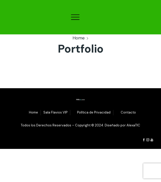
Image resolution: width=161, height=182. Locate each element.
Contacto (128, 112)
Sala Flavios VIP (55, 112)
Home (79, 38)
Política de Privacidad (94, 112)
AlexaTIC (133, 125)
